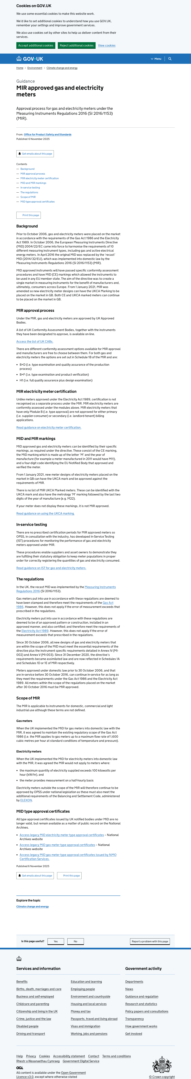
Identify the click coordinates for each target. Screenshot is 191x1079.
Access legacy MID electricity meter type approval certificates (62, 835)
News (129, 989)
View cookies (107, 45)
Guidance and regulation (141, 996)
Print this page (30, 215)
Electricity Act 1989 (35, 631)
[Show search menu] (170, 59)
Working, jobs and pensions (89, 1034)
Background (27, 168)
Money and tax (81, 1011)
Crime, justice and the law (33, 1019)
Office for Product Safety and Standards (47, 134)
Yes (59, 941)
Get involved (133, 1034)
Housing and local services (89, 1004)
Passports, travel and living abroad (94, 1019)
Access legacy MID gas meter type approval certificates (57, 845)
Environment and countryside (90, 996)
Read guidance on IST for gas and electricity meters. (51, 568)
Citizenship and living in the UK (37, 1011)
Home (19, 67)
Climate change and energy (62, 67)
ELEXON (26, 800)
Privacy (31, 1056)
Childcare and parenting (32, 1004)
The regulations (29, 192)
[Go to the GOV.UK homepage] (29, 59)
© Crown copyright (162, 1077)
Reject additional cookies (77, 45)
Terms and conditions (116, 1056)
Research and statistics (141, 1004)
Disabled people (27, 1026)
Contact (93, 1056)
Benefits (22, 981)
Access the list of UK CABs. (34, 341)
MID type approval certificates (37, 201)
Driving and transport (30, 1034)
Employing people (83, 989)
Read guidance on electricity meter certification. (48, 427)
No (79, 941)
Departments (134, 981)
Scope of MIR (28, 197)
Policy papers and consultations (146, 1011)
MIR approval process (32, 173)
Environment (34, 67)
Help (19, 1056)
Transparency (134, 1019)
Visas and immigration (85, 1026)
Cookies (44, 1056)
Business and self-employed (35, 996)
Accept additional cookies (35, 45)
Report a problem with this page (150, 941)
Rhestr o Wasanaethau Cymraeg (38, 1061)
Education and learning (86, 981)
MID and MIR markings (33, 182)
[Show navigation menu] (156, 59)
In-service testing (30, 187)
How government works (141, 1026)
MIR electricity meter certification (39, 178)
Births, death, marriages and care (38, 989)
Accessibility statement (69, 1056)
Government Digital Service (81, 1061)
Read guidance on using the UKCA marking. (45, 513)
